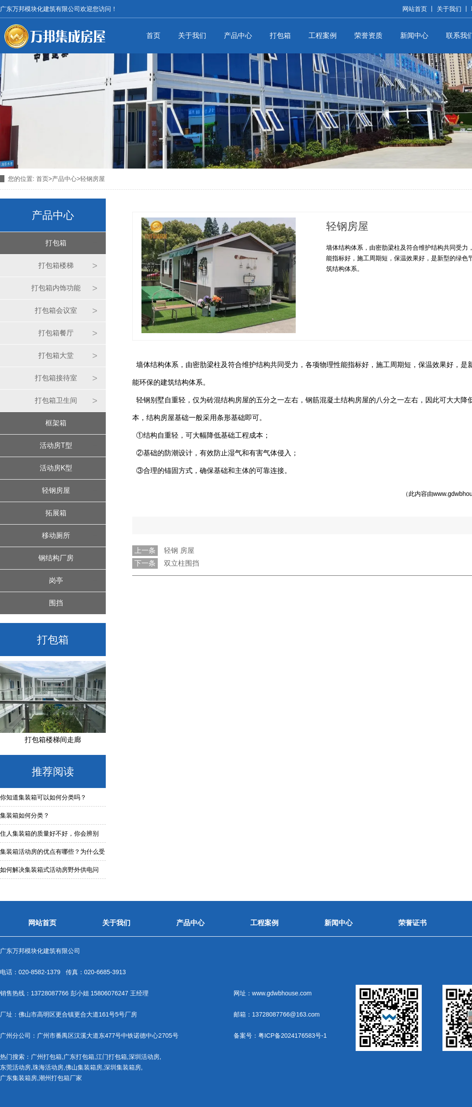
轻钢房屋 (56, 490)
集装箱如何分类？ (24, 815)
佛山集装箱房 (83, 1067)
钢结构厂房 (56, 558)
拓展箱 (56, 513)
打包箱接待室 (56, 378)
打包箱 (280, 35)
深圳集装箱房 (122, 1067)
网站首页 (414, 8)
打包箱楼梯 (56, 265)
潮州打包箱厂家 (60, 1077)
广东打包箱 (78, 1056)
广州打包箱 (46, 1056)
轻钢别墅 (150, 400)
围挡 (56, 603)
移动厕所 (56, 535)
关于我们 (449, 8)
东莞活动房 (15, 1067)
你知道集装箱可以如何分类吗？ (43, 797)
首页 (153, 35)
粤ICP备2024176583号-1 (292, 1035)
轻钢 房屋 (179, 550)
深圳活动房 (144, 1056)
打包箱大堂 (56, 355)
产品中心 (238, 35)
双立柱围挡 (181, 563)
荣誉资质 (368, 35)
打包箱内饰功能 (56, 288)
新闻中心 (414, 35)
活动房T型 (56, 445)
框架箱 (56, 423)
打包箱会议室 (56, 310)
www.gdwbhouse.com (282, 993)
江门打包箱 (111, 1056)
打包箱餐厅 (56, 333)
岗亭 (56, 580)
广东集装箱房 (18, 1077)
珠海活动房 (48, 1067)
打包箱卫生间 (56, 400)
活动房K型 (56, 468)
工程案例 (322, 35)
